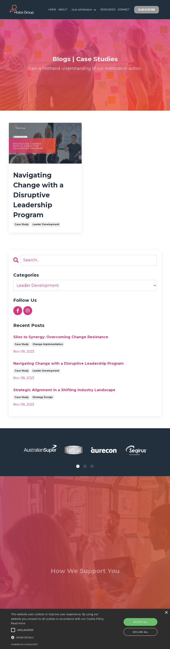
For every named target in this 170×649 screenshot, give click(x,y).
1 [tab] (78, 466)
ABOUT (62, 9)
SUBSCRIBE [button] (146, 9)
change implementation (48, 344)
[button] (13, 630)
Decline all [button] (140, 632)
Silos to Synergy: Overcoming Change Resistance (60, 337)
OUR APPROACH (84, 9)
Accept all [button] (140, 622)
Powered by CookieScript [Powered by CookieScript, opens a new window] (24, 644)
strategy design (43, 397)
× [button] (166, 612)
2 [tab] (85, 466)
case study (22, 224)
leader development (46, 224)
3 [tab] (92, 466)
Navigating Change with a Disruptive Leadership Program (38, 195)
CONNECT (124, 9)
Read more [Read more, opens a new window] (18, 623)
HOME (52, 9)
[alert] (85, 629)
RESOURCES (108, 9)
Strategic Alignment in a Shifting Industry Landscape (64, 390)
